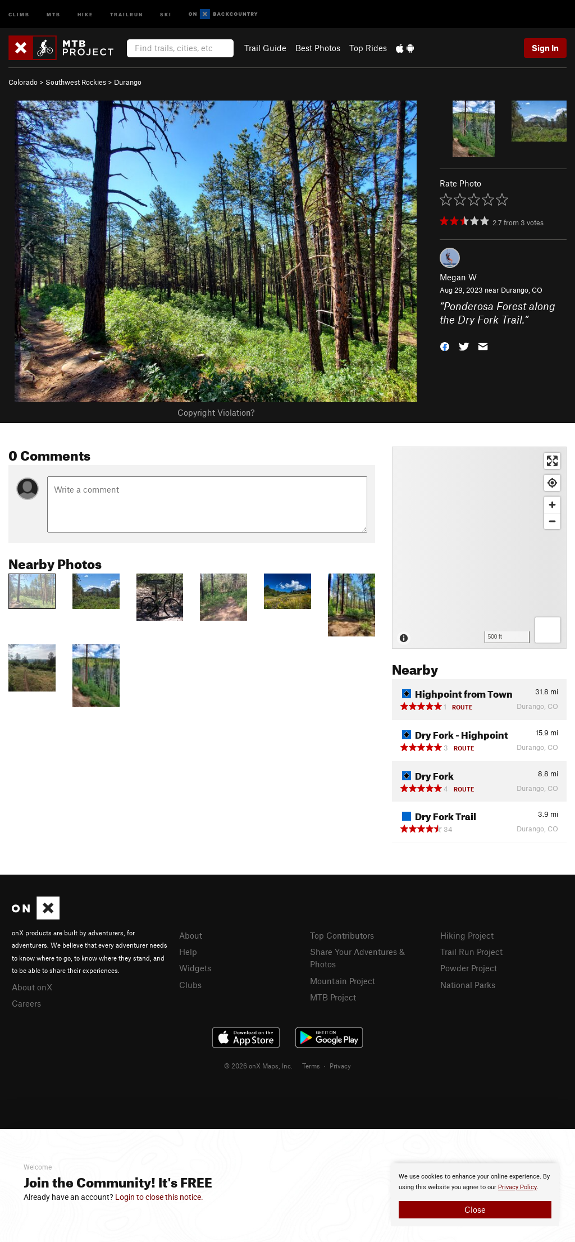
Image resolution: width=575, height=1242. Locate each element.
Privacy (340, 1066)
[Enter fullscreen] (552, 461)
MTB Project (333, 997)
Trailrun (126, 13)
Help (188, 952)
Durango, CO (521, 289)
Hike (85, 13)
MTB (54, 13)
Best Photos (317, 48)
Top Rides (368, 48)
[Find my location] (552, 483)
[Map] (479, 547)
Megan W (458, 277)
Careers (26, 1003)
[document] (475, 1194)
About (190, 935)
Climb (19, 13)
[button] (445, 345)
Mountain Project (342, 981)
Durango (128, 82)
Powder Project (468, 968)
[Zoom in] (552, 505)
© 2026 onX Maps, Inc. (258, 1066)
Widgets (195, 968)
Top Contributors (342, 935)
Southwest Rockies (75, 82)
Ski (166, 13)
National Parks (467, 985)
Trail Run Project (471, 952)
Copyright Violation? (215, 412)
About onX (32, 987)
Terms (311, 1066)
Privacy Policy (517, 1187)
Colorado (23, 82)
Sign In (545, 48)
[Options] (547, 630)
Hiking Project (467, 935)
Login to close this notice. (159, 1197)
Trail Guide (265, 48)
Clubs (190, 985)
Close (475, 1209)
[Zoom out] (552, 521)
